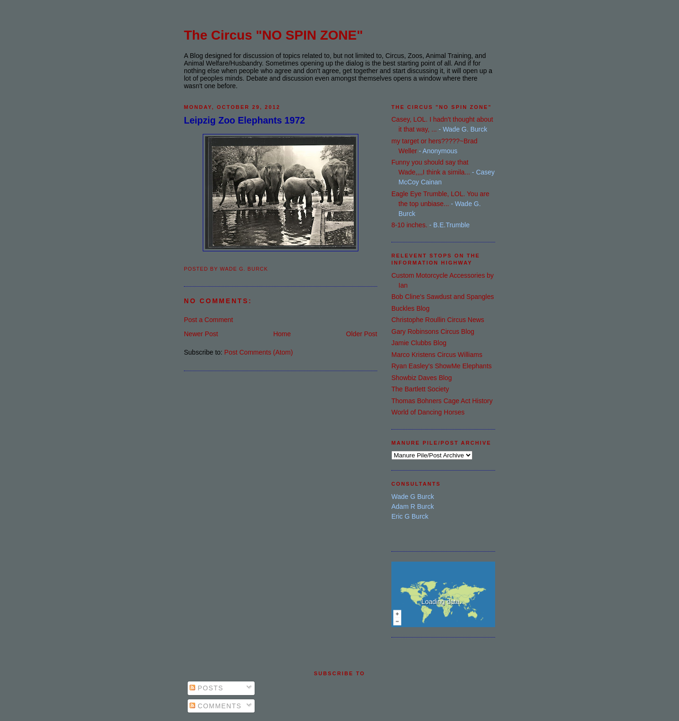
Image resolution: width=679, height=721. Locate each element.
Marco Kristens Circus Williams (436, 354)
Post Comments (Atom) (258, 352)
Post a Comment (208, 319)
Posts (207, 688)
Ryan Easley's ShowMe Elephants (441, 366)
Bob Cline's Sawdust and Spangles (442, 296)
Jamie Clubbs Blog (419, 343)
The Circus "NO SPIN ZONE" (273, 35)
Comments (215, 706)
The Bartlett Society (420, 389)
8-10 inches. (409, 225)
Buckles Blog (410, 308)
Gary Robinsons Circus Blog (432, 331)
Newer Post (201, 334)
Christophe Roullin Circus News (437, 319)
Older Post (361, 334)
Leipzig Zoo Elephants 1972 (244, 120)
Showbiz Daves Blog (421, 377)
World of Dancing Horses (427, 412)
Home (281, 334)
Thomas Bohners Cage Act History (442, 401)
